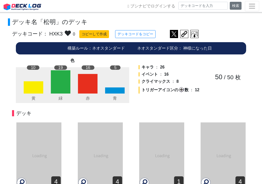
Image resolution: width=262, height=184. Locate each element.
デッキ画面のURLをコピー (184, 34)
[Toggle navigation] (252, 6)
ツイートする (174, 34)
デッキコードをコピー (135, 34)
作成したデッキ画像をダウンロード (194, 34)
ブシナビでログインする (151, 6)
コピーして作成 (94, 34)
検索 (235, 6)
